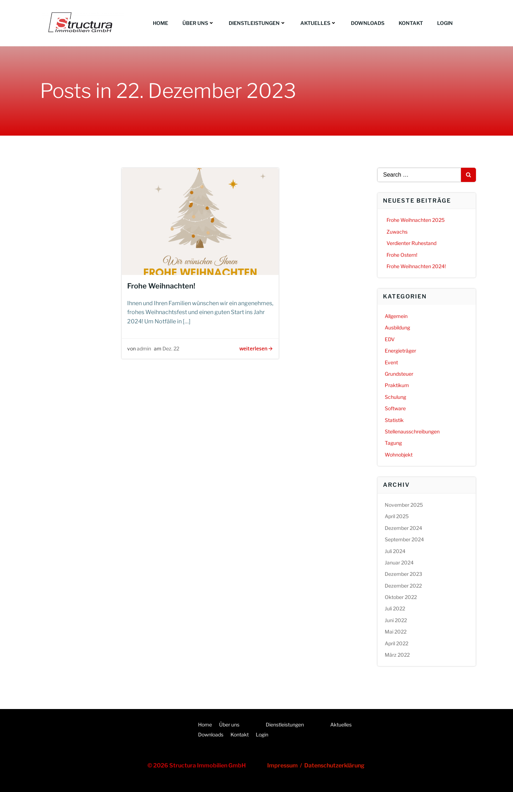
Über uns (198, 23)
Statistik (394, 420)
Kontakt (411, 23)
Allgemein (396, 316)
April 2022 (396, 643)
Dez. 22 (170, 348)
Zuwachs (397, 232)
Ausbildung (397, 327)
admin (144, 348)
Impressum (283, 765)
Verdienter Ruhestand (411, 243)
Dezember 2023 (403, 574)
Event (391, 362)
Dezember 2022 (403, 586)
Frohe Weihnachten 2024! (416, 266)
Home (160, 23)
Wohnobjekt (399, 455)
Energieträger (400, 351)
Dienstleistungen (257, 23)
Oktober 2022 (401, 597)
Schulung (395, 397)
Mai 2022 (395, 632)
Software (395, 408)
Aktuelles (318, 23)
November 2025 (404, 505)
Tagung (393, 443)
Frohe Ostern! (402, 255)
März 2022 (397, 655)
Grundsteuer (399, 374)
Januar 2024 (399, 562)
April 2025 (397, 516)
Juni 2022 (396, 620)
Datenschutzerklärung (334, 765)
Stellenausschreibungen (412, 431)
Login (445, 23)
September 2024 (404, 539)
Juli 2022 (395, 608)
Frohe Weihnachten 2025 (416, 220)
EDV (390, 339)
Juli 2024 (395, 551)
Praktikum (397, 385)
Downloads (367, 23)
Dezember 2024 (403, 528)
